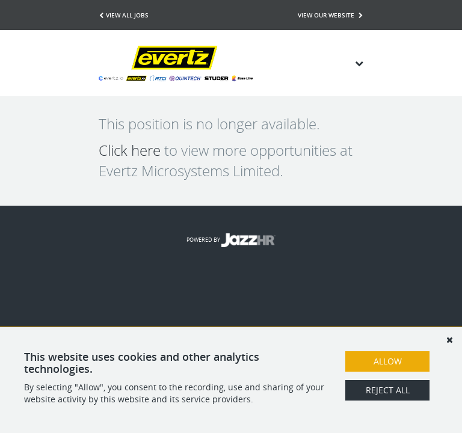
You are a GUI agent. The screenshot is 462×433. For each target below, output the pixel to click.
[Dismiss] (449, 339)
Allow (388, 361)
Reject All (388, 390)
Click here (130, 150)
